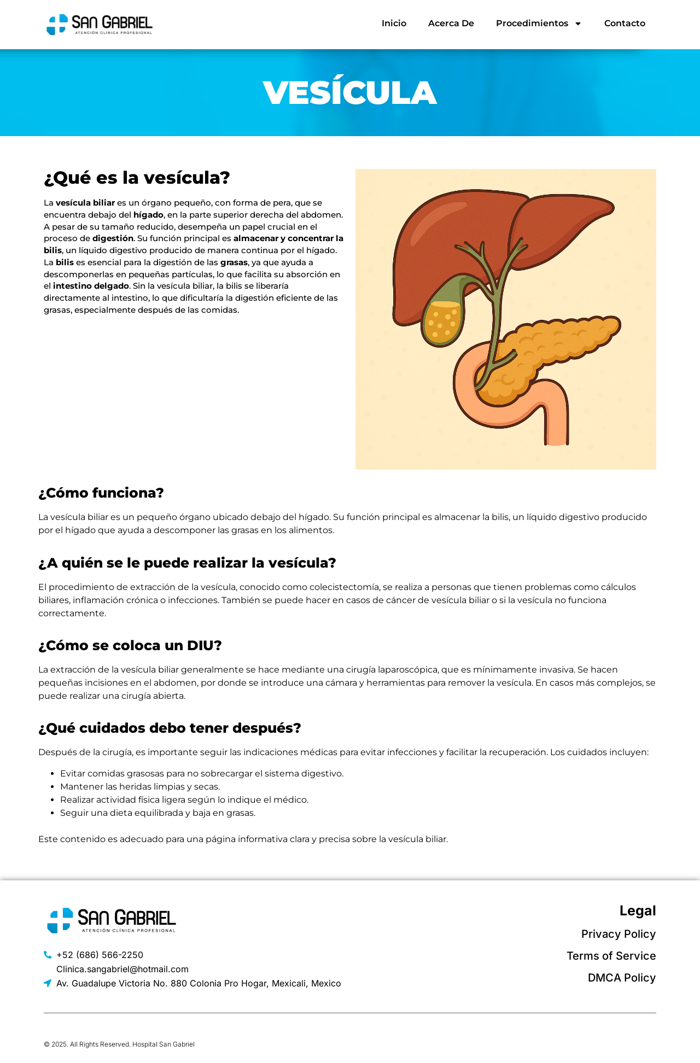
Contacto (624, 23)
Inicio (394, 23)
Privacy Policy (618, 934)
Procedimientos (539, 23)
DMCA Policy (622, 977)
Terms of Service (611, 955)
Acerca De (451, 23)
